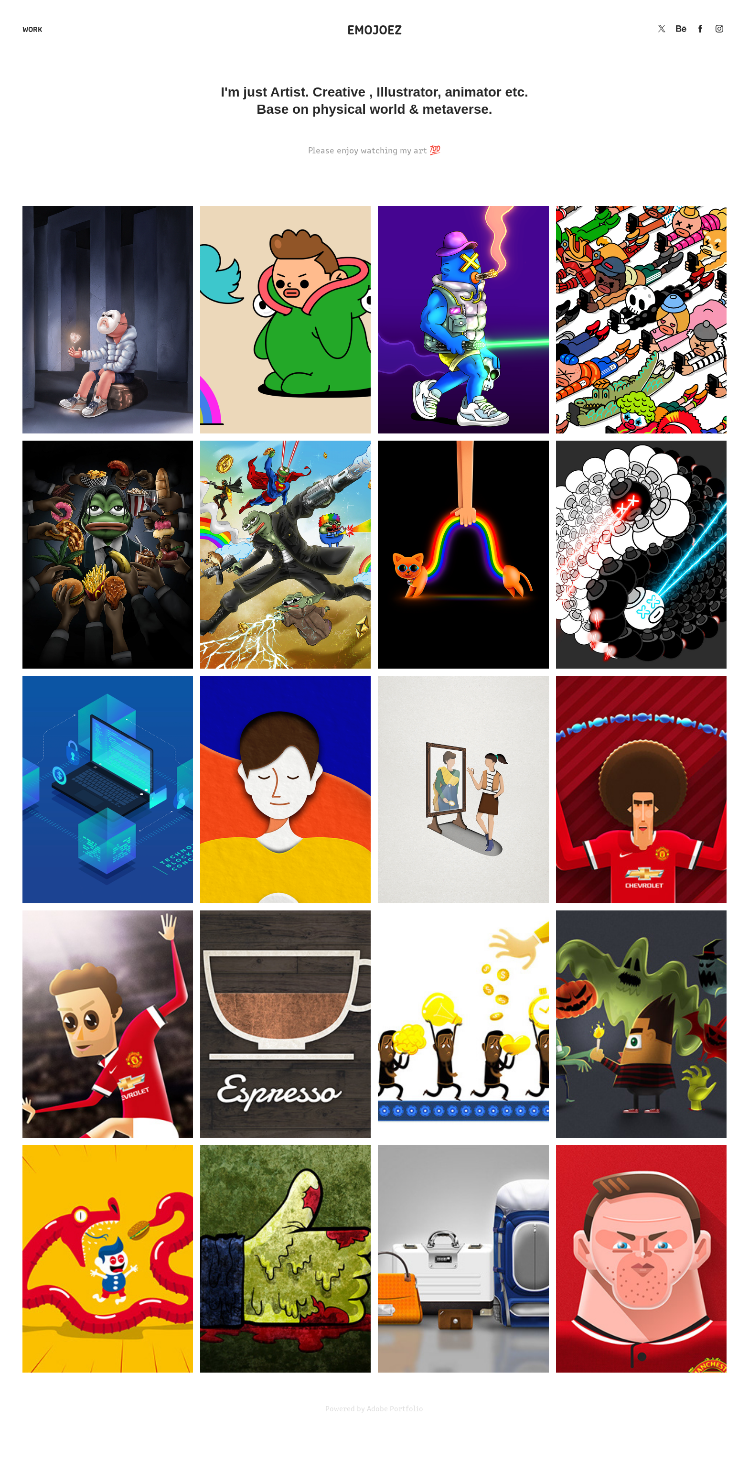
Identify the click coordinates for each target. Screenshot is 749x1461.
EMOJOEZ (374, 28)
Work (32, 28)
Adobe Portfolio (395, 1408)
